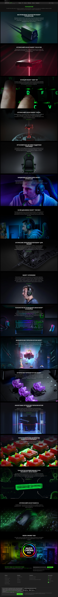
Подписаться (50, 567)
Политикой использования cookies (12, 591)
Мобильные (29, 2)
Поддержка (37, 2)
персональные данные (17, 592)
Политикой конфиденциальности (38, 570)
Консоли (25, 2)
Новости (33, 2)
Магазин (20, 2)
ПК (22, 2)
